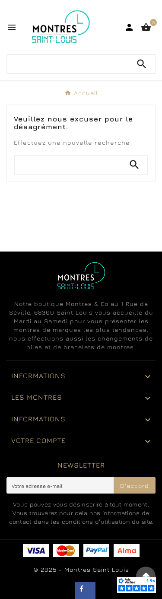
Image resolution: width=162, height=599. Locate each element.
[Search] (141, 63)
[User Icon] (129, 27)
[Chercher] (68, 64)
